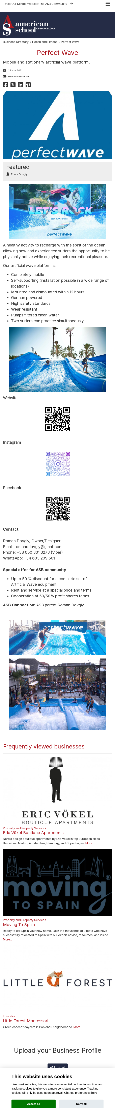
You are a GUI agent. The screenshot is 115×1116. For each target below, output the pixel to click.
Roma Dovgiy (19, 169)
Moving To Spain (19, 919)
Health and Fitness (44, 37)
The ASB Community (53, 3)
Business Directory (16, 37)
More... (89, 838)
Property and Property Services (24, 823)
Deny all (81, 1103)
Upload (57, 1063)
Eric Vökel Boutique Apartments (33, 828)
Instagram (12, 437)
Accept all (33, 1103)
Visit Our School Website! (22, 3)
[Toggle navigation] (107, 3)
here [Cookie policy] (94, 1092)
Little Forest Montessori (25, 1016)
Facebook (12, 483)
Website (10, 393)
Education (9, 1011)
